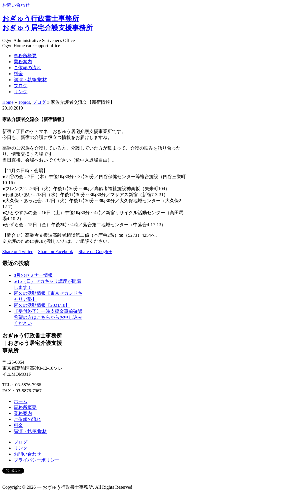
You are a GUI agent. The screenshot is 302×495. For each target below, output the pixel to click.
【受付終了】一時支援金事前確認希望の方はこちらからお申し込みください (48, 317)
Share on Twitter (17, 251)
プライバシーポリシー (36, 460)
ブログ (20, 85)
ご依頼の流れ (27, 67)
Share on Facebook (55, 251)
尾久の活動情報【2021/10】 (42, 305)
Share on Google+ (95, 251)
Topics (24, 102)
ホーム (20, 401)
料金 (18, 73)
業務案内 (23, 61)
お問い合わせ (16, 5)
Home (7, 102)
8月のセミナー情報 (33, 275)
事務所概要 (25, 55)
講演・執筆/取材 (30, 79)
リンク (20, 91)
